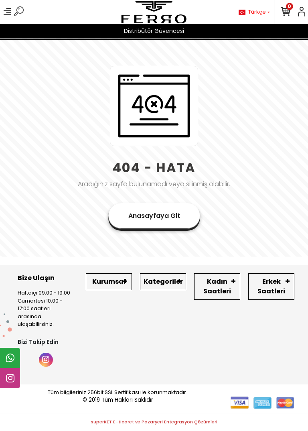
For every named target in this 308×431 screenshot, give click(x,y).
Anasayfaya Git (154, 215)
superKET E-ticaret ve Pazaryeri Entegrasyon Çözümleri (154, 422)
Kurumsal (109, 281)
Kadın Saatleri (217, 286)
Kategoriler (163, 281)
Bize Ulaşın (36, 278)
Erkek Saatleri (271, 286)
